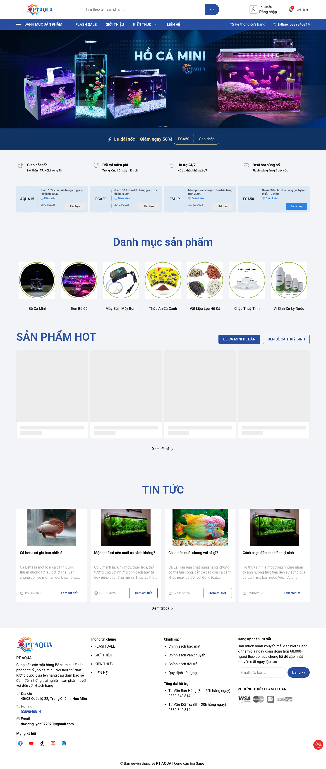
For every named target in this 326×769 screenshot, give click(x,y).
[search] (213, 9)
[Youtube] (31, 743)
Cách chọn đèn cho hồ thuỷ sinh (268, 553)
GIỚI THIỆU (103, 655)
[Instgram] (53, 743)
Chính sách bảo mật (184, 646)
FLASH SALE (105, 646)
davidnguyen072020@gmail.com (47, 724)
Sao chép (206, 139)
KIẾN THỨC (104, 664)
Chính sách (173, 639)
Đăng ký (298, 672)
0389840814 (31, 712)
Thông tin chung (103, 639)
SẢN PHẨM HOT (56, 336)
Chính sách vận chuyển (186, 655)
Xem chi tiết (69, 593)
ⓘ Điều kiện (48, 198)
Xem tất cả (163, 449)
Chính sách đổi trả (182, 664)
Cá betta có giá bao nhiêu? (41, 553)
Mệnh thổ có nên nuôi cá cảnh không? (124, 553)
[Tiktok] (42, 743)
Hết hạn (75, 206)
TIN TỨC (163, 489)
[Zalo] (64, 743)
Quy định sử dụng (182, 673)
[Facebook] (20, 743)
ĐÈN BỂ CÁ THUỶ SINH (286, 339)
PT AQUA (163, 763)
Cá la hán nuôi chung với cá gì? (193, 553)
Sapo (200, 763)
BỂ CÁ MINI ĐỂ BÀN (239, 339)
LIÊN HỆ (101, 673)
